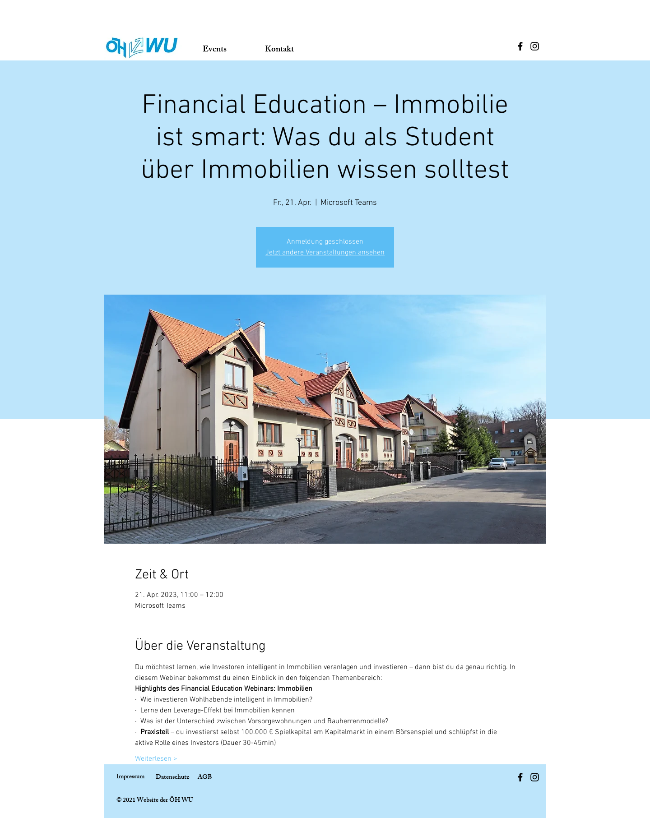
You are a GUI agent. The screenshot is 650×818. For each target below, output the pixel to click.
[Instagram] (534, 46)
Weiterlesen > (156, 758)
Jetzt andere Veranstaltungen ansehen (325, 252)
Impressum (130, 777)
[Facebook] (520, 46)
